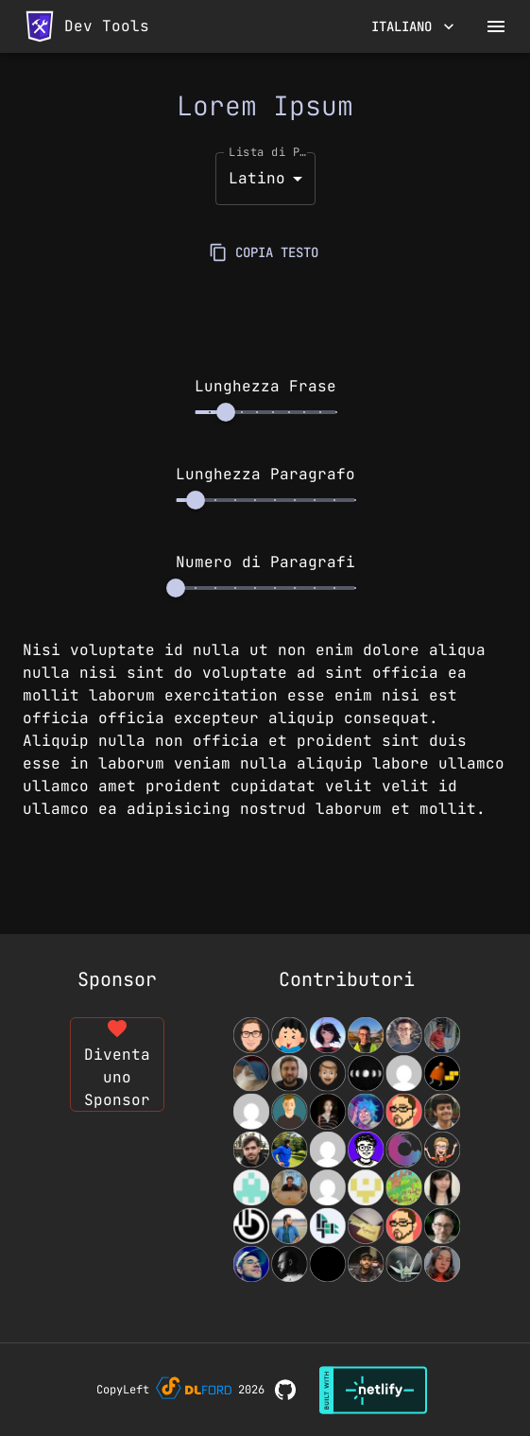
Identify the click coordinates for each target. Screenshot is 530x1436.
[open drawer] (496, 26)
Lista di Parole (270, 151)
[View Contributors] (346, 1149)
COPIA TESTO (265, 252)
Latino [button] (257, 178)
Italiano (413, 26)
